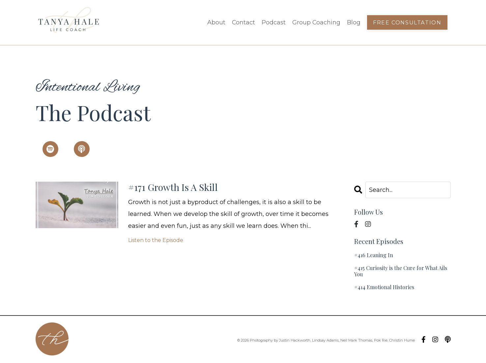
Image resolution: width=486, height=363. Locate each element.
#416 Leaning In (373, 255)
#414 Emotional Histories (384, 287)
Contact (243, 22)
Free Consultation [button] (407, 22)
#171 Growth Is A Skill (175, 188)
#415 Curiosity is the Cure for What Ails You (400, 271)
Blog (353, 22)
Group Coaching (316, 22)
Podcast (273, 22)
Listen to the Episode (155, 241)
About (216, 22)
